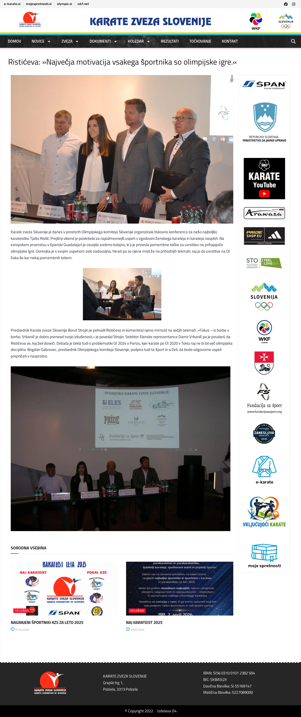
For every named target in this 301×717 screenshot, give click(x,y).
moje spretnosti (264, 565)
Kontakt (230, 41)
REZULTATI (170, 41)
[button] (293, 41)
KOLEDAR (139, 41)
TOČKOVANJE (200, 41)
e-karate (264, 482)
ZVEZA (70, 41)
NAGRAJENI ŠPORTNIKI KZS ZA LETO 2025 (47, 622)
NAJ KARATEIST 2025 (144, 622)
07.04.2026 (20, 630)
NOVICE (41, 41)
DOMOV (14, 41)
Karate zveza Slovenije (150, 21)
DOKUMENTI (103, 41)
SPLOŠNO (22, 610)
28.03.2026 (135, 630)
